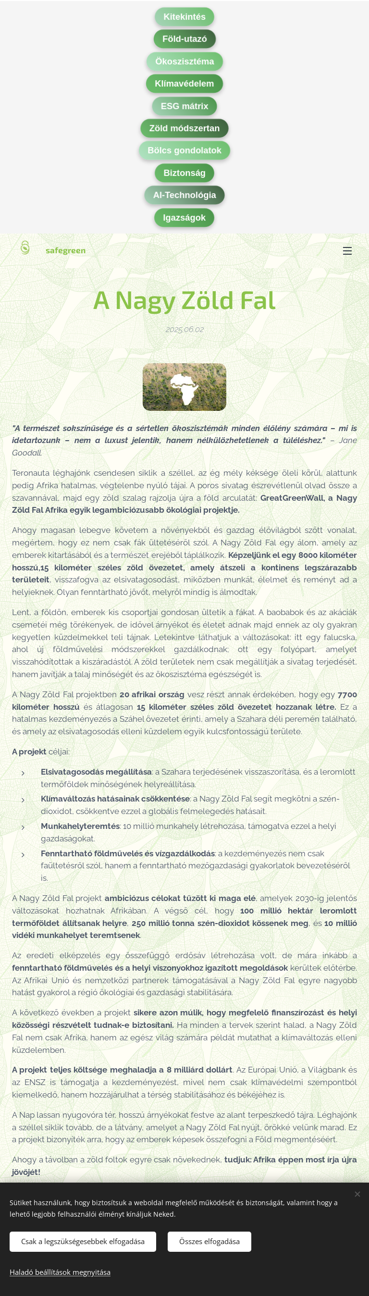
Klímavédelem (184, 85)
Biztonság (184, 174)
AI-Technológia (184, 196)
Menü (347, 250)
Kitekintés (184, 18)
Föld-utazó (184, 41)
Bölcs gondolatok (184, 152)
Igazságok (184, 219)
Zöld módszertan (184, 130)
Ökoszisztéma (184, 63)
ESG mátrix (185, 107)
